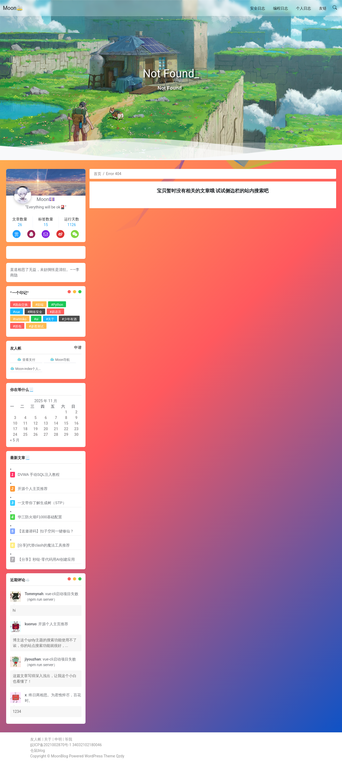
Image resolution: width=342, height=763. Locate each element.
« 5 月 (15, 440)
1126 (71, 225)
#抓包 (17, 326)
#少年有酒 (69, 319)
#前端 (39, 305)
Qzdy (120, 756)
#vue (16, 312)
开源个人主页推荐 (33, 489)
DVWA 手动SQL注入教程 (39, 474)
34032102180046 (87, 745)
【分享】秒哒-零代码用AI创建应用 (46, 559)
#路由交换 (20, 305)
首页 (97, 174)
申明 (58, 739)
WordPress (93, 756)
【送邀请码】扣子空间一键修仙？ (46, 531)
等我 (68, 739)
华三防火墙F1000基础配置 (40, 517)
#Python (57, 305)
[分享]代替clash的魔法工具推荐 (43, 545)
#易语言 (55, 312)
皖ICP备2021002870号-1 (50, 745)
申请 (77, 347)
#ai (36, 319)
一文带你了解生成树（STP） (42, 503)
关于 (48, 739)
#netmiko (20, 319)
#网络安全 (35, 312)
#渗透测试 (36, 326)
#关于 (50, 319)
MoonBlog (59, 756)
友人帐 (35, 739)
